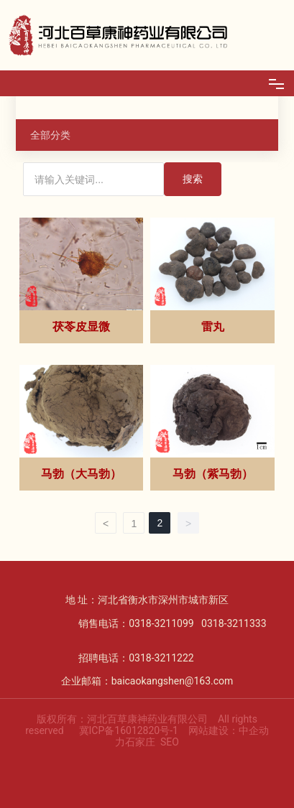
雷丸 (212, 326)
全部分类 (50, 135)
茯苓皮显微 (81, 326)
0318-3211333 (233, 623)
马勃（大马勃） (81, 474)
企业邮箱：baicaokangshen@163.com (147, 681)
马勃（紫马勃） (213, 474)
